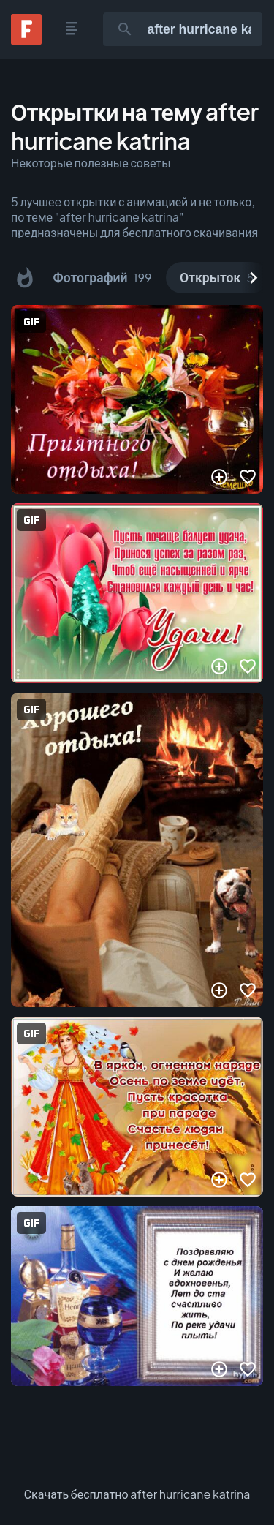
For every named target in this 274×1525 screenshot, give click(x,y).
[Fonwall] (26, 40)
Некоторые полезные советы (91, 162)
